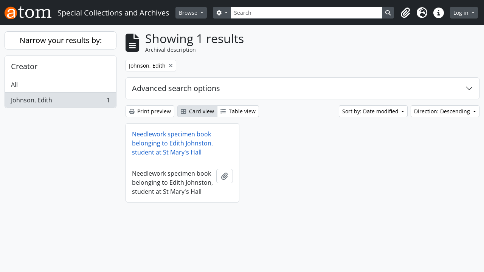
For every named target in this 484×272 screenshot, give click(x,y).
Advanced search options (176, 88)
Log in (461, 12)
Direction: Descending (443, 111)
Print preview (150, 111)
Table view (238, 111)
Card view (197, 111)
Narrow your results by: (61, 40)
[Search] (307, 13)
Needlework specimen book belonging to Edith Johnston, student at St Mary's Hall (172, 143)
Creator (24, 66)
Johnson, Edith (60, 102)
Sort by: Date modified (371, 111)
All (14, 84)
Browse (189, 12)
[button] (405, 13)
